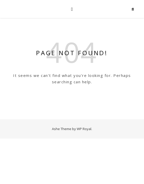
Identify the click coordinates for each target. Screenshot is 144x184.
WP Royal (84, 128)
